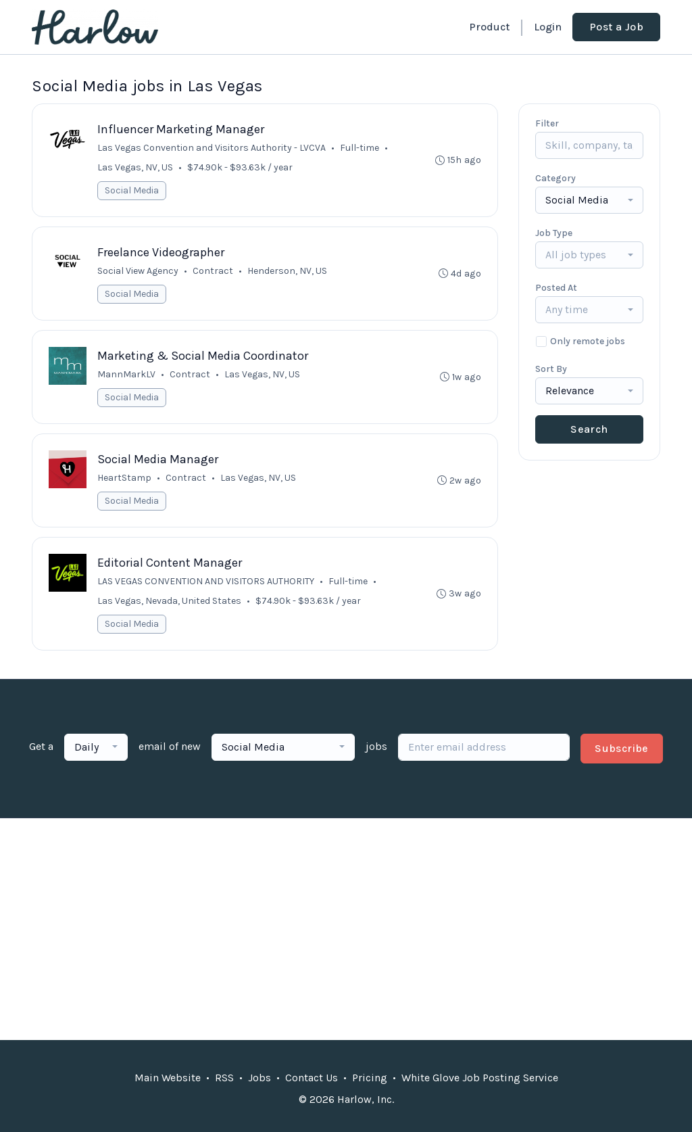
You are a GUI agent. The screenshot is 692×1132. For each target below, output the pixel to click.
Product (489, 26)
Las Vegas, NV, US (135, 167)
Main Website (167, 1077)
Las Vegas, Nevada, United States (169, 601)
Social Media (132, 190)
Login (548, 26)
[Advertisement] (346, 929)
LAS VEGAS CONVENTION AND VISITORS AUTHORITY (205, 581)
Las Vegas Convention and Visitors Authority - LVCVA (211, 148)
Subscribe (622, 748)
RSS (224, 1077)
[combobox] (589, 200)
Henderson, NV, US (287, 271)
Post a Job (616, 26)
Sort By (551, 369)
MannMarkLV (126, 374)
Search (589, 429)
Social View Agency (137, 271)
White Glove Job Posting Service (479, 1077)
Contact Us (311, 1077)
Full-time (359, 148)
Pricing (369, 1077)
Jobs (259, 1077)
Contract (213, 271)
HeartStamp (124, 478)
